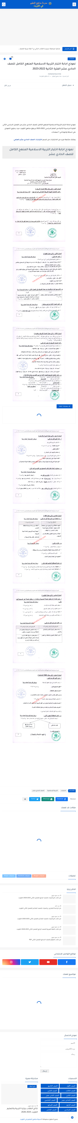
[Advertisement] (39, 27)
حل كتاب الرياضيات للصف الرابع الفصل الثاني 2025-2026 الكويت (39, 898)
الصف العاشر (51, 1110)
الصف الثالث (70, 1091)
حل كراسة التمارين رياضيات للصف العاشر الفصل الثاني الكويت (40, 908)
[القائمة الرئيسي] (74, 4)
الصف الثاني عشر (52, 1095)
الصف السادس (69, 1110)
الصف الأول (71, 1086)
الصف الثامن (52, 1091)
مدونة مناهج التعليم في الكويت (30, 1119)
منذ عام (57, 906)
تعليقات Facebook (24, 876)
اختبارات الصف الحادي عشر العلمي (28, 140)
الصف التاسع (53, 1086)
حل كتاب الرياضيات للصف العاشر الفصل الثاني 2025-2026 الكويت (39, 919)
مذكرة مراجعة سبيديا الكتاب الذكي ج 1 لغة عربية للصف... (39, 49)
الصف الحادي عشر (38, 791)
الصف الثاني (70, 1095)
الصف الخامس (50, 1100)
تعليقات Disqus (9, 876)
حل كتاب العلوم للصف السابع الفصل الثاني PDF (45, 940)
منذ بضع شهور (55, 895)
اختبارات (71, 59)
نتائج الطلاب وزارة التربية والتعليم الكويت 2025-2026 (22, 1110)
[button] (61, 799)
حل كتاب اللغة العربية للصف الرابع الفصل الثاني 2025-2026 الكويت (39, 929)
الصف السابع (52, 1105)
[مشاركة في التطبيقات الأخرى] (25, 799)
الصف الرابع (71, 1105)
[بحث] (3, 4)
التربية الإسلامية (52, 791)
